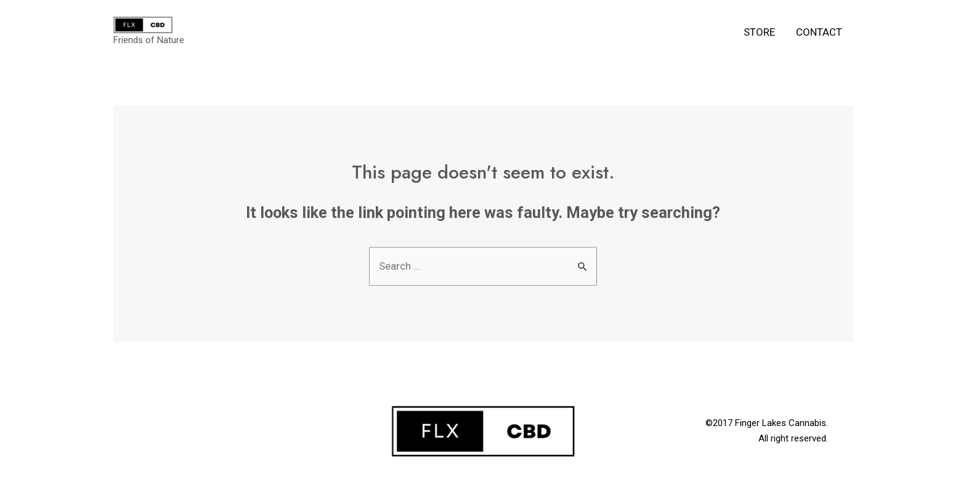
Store (759, 32)
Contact (819, 32)
